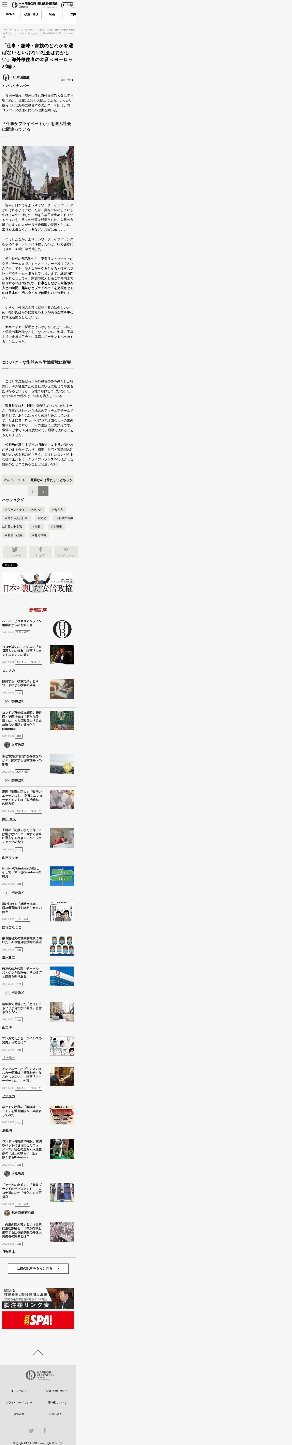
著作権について (57, 1402)
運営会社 (19, 1414)
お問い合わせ (57, 1414)
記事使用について (57, 1390)
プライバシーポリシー (19, 1402)
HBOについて (19, 1390)
